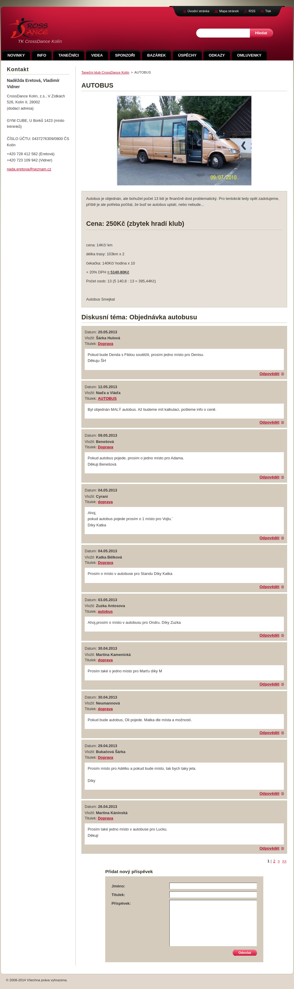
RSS (252, 11)
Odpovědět (269, 373)
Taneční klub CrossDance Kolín (105, 72)
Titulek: (118, 894)
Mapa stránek (229, 11)
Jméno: (118, 886)
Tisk (268, 11)
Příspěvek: (121, 903)
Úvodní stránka (198, 11)
